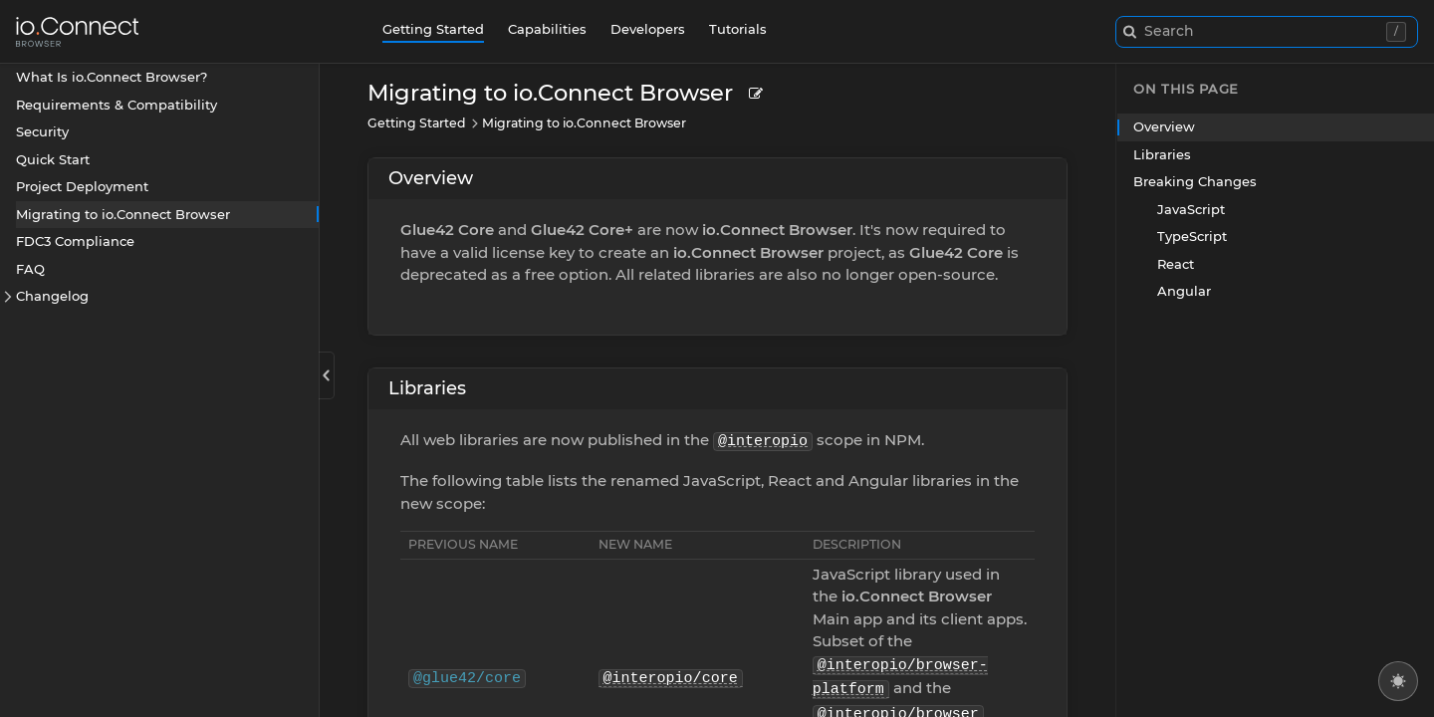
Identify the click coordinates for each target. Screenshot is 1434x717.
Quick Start (53, 159)
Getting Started (433, 29)
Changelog (52, 296)
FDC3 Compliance (75, 241)
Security (42, 131)
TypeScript (1192, 236)
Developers (647, 29)
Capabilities (547, 29)
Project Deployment (82, 186)
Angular (1184, 291)
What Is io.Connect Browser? (111, 77)
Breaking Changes (1195, 181)
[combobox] (1266, 32)
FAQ (30, 269)
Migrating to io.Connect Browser (123, 214)
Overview (430, 178)
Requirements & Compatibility (116, 105)
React (1175, 264)
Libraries (427, 388)
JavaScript (1191, 209)
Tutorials (738, 29)
